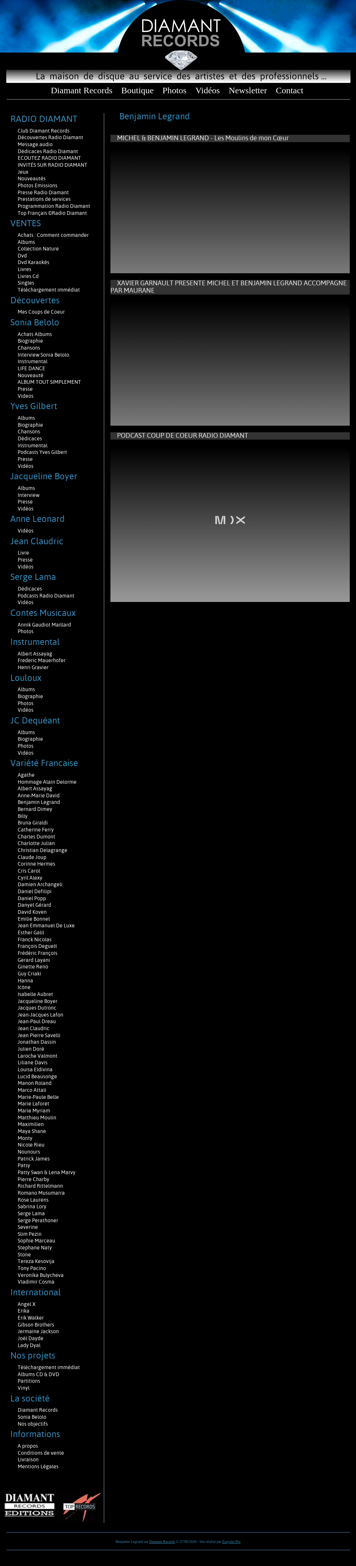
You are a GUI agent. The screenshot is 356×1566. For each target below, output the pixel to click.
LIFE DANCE (31, 368)
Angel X (27, 1304)
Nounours (29, 1152)
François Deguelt (37, 946)
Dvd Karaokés (33, 262)
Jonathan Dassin (37, 1042)
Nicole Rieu (31, 1145)
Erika (23, 1311)
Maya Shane (32, 1131)
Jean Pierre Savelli (39, 1035)
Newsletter (248, 90)
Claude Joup (32, 857)
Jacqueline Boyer (37, 1001)
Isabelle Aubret (35, 994)
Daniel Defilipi (35, 891)
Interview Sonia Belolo (43, 355)
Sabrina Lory (32, 1206)
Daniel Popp (32, 898)
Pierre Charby (33, 1179)
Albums (27, 242)
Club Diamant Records (44, 131)
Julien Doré (31, 1049)
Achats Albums (35, 334)
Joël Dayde (30, 1338)
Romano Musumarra (41, 1193)
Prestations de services (44, 199)
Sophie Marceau (36, 1241)
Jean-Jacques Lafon (40, 1015)
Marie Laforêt (33, 1104)
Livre (23, 553)
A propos (28, 1446)
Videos (26, 396)
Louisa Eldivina (35, 1069)
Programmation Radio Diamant (54, 206)
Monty (25, 1138)
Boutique (137, 90)
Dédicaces (30, 438)
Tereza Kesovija (36, 1261)
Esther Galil (31, 932)
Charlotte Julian (36, 843)
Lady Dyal (29, 1345)
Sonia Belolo (32, 1417)
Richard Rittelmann (40, 1186)
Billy (23, 816)
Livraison (28, 1459)
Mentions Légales (38, 1466)
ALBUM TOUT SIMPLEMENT (49, 382)
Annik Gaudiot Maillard (44, 625)
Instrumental (32, 361)
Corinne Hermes (36, 864)
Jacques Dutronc (37, 1008)
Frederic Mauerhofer (42, 660)
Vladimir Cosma (36, 1282)
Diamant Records (81, 90)
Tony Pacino (32, 1268)
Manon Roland (35, 1083)
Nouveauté (30, 375)
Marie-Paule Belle (38, 1097)
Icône (24, 987)
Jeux (23, 172)
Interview (28, 495)
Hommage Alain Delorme (47, 782)
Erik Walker (31, 1318)
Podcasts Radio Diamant (46, 596)
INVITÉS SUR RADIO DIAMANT (52, 165)
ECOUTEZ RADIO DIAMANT (50, 158)
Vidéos (207, 90)
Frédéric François (37, 953)
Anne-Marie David (39, 795)
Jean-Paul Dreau (37, 1021)
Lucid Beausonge (37, 1076)
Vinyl (23, 1388)
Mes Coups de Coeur (41, 312)
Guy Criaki (29, 974)
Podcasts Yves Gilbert (42, 452)
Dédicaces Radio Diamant (48, 151)
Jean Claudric (33, 1028)
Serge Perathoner (38, 1220)
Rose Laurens (33, 1200)
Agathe (26, 775)
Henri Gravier (33, 667)
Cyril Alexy (30, 878)
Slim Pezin (30, 1234)
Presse (25, 389)
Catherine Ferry (36, 830)
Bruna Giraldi (33, 823)
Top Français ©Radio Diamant (52, 213)
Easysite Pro (231, 1542)
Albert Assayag (35, 654)
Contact (289, 90)
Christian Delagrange (42, 850)
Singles (26, 283)
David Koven (32, 912)
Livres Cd (28, 276)
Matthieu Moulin (37, 1118)
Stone (24, 1255)
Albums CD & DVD (38, 1374)
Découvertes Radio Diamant (50, 137)
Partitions (29, 1381)
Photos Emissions (38, 185)
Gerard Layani (34, 960)
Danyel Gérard (34, 905)
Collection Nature (38, 249)
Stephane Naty (35, 1248)
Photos (174, 90)
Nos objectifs (33, 1424)
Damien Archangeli (40, 884)
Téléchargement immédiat (49, 290)
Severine (28, 1227)
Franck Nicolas (35, 939)
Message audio (36, 144)
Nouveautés (32, 178)
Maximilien (31, 1124)
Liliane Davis (32, 1062)
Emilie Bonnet (34, 919)
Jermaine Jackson (38, 1331)
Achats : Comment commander (54, 235)
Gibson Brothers (36, 1325)
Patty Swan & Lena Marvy (46, 1172)
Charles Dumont (36, 837)
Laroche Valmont (37, 1056)
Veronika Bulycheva (41, 1275)
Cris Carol (29, 871)
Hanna (25, 981)
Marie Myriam (34, 1111)
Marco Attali (32, 1090)
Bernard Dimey (35, 809)
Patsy (24, 1165)
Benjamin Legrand (39, 802)
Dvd (22, 256)
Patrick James (34, 1159)
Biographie (31, 341)
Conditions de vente (41, 1453)
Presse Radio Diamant (43, 192)
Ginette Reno (33, 967)
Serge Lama (31, 1213)
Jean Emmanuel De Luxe (46, 925)
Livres (24, 269)
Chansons (29, 348)
